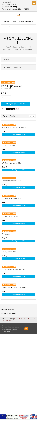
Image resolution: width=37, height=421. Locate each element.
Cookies (11, 320)
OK (26, 328)
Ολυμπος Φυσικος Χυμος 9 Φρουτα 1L (14, 287)
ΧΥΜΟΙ (17, 49)
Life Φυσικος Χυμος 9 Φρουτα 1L (12, 198)
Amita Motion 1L (7, 234)
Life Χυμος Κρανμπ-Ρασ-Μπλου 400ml (14, 269)
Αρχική (8, 47)
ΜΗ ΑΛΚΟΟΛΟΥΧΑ (6, 82)
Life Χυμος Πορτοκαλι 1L (10, 145)
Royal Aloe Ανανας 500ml (10, 216)
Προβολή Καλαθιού (24, 21)
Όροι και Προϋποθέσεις (20, 319)
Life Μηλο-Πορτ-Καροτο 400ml (11, 163)
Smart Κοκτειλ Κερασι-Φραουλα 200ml (14, 127)
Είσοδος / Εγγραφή (10, 21)
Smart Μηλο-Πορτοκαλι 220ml (11, 181)
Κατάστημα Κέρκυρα (19, 47)
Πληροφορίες (6, 331)
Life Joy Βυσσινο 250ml (9, 252)
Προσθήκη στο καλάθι (17, 104)
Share (3, 109)
